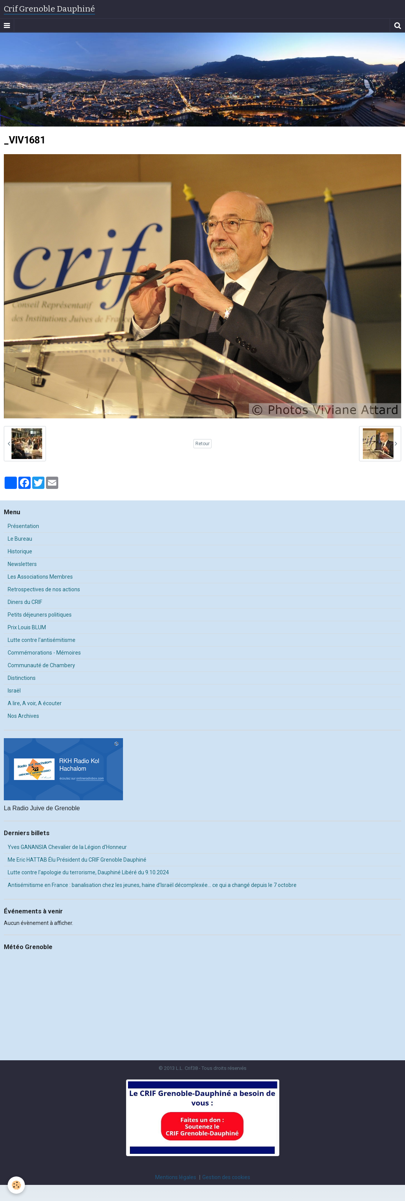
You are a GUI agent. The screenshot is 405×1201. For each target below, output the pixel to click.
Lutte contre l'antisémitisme (41, 640)
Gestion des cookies (226, 1177)
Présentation (23, 526)
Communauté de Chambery (41, 665)
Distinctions (22, 678)
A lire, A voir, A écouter (35, 703)
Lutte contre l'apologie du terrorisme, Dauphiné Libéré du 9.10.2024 (88, 872)
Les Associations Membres (40, 577)
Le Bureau (20, 539)
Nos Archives (23, 716)
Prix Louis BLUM (27, 627)
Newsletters (22, 564)
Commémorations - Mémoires (44, 653)
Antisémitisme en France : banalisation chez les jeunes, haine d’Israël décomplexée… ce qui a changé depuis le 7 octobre (152, 885)
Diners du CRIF (25, 602)
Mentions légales (175, 1177)
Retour (202, 443)
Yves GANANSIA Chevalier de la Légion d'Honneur (67, 847)
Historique (20, 551)
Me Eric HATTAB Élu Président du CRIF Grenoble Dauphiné (77, 860)
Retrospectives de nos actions (44, 589)
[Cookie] (16, 1185)
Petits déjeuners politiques (40, 615)
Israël (14, 691)
